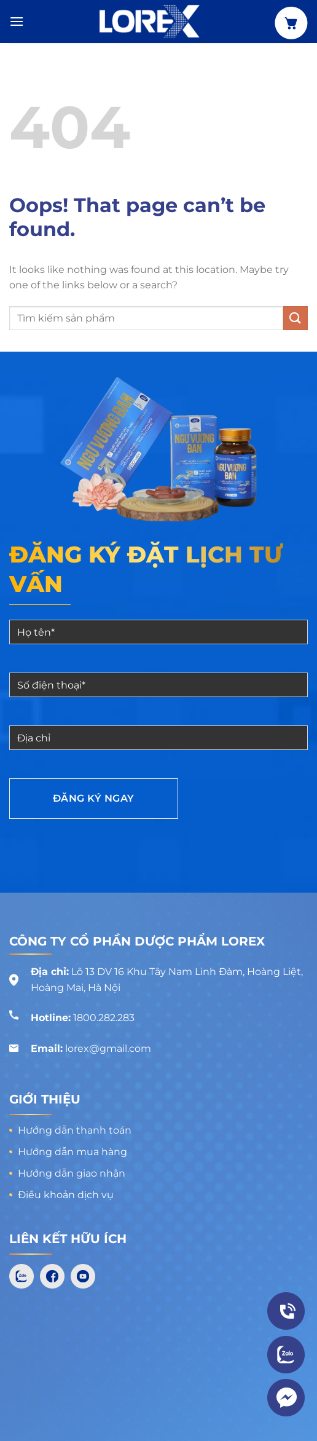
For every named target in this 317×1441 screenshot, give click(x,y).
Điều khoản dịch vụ (66, 1195)
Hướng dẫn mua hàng (72, 1152)
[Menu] (16, 21)
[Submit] (295, 318)
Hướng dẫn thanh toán (74, 1130)
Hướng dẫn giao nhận (71, 1173)
